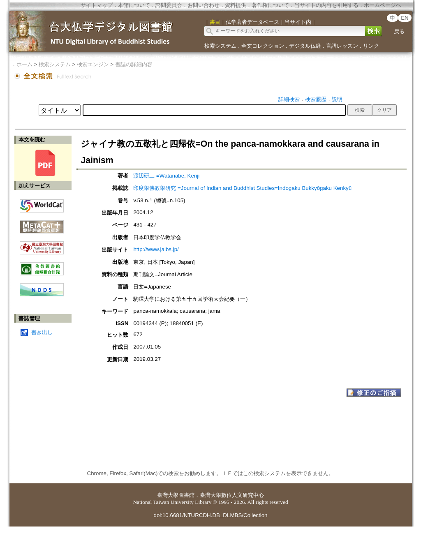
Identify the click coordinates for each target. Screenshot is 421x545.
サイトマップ (97, 5)
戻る (399, 31)
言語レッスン (342, 46)
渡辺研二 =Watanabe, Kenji (166, 176)
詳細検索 (289, 99)
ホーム (24, 64)
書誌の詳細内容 (134, 64)
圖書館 (186, 495)
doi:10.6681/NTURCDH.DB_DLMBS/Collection (210, 515)
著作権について (270, 5)
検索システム (220, 46)
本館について (134, 5)
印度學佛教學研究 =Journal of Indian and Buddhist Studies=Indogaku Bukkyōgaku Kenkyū (242, 188)
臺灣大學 (167, 495)
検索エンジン (93, 64)
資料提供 (235, 5)
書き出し (42, 332)
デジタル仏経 (305, 46)
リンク (371, 46)
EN (405, 18)
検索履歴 (315, 99)
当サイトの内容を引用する (326, 5)
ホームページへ (382, 5)
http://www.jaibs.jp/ (155, 249)
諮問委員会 (168, 5)
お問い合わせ (203, 5)
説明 (337, 99)
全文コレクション (262, 46)
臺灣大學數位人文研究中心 (232, 495)
